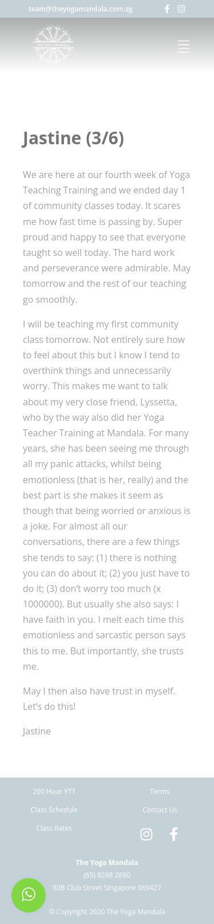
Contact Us (160, 810)
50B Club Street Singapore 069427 (107, 888)
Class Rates (54, 828)
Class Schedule (54, 810)
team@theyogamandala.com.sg (80, 9)
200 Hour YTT (54, 791)
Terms (160, 791)
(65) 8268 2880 (107, 875)
